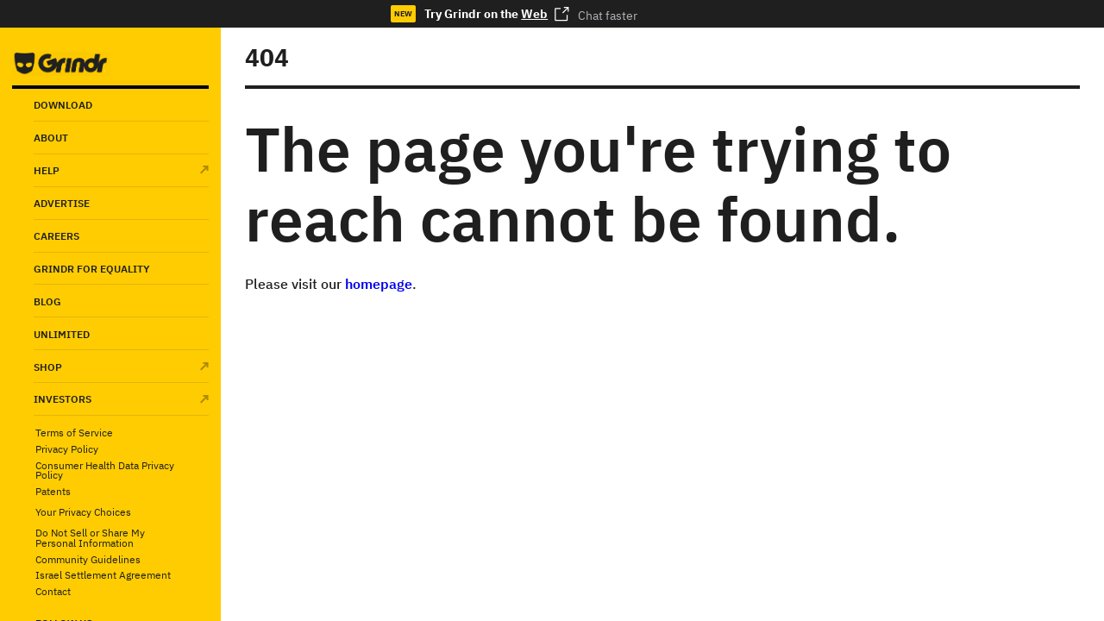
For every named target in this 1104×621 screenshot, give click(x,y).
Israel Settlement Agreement (103, 575)
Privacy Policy (66, 449)
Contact (53, 591)
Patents (53, 491)
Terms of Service (74, 433)
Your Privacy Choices (83, 511)
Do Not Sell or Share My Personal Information (90, 538)
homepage (378, 283)
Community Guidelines (88, 560)
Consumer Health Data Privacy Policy (104, 470)
